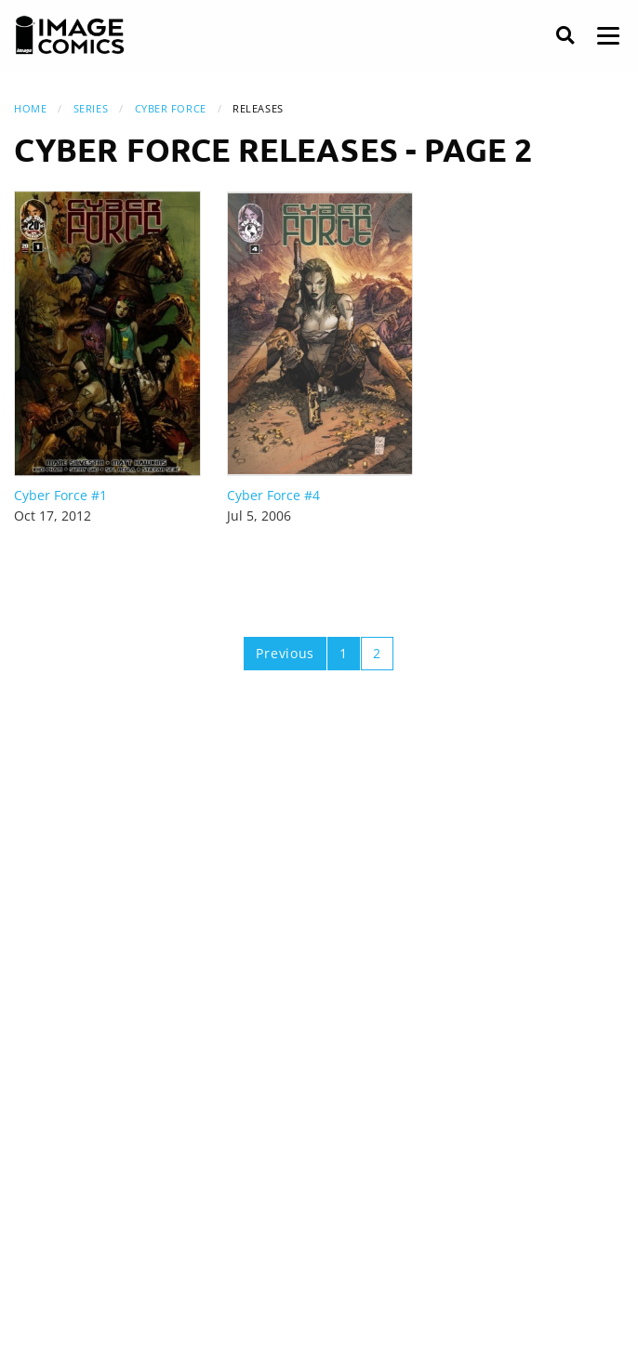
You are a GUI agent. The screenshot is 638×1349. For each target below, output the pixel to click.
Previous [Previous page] (285, 653)
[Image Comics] (70, 35)
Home (30, 108)
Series (90, 108)
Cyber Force (170, 108)
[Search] (565, 36)
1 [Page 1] (343, 653)
